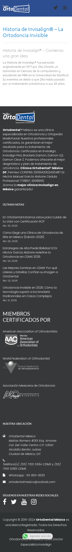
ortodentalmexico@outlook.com (32, 482)
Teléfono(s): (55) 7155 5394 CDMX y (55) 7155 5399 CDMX (32, 466)
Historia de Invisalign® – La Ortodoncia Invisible (33, 32)
